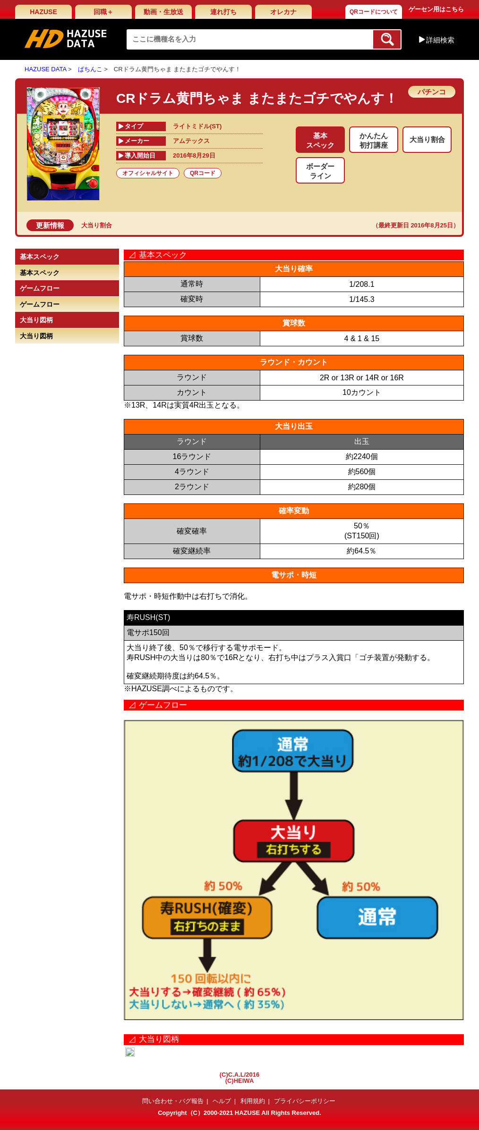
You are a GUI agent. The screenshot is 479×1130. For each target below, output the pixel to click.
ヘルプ (222, 1101)
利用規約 (252, 1101)
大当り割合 (96, 225)
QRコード (202, 173)
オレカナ (283, 12)
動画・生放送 (163, 12)
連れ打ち (223, 12)
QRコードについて (374, 11)
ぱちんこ (90, 69)
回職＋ (103, 12)
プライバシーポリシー (304, 1101)
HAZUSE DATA (45, 69)
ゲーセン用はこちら (436, 9)
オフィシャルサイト (147, 173)
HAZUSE (43, 12)
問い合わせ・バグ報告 (173, 1101)
